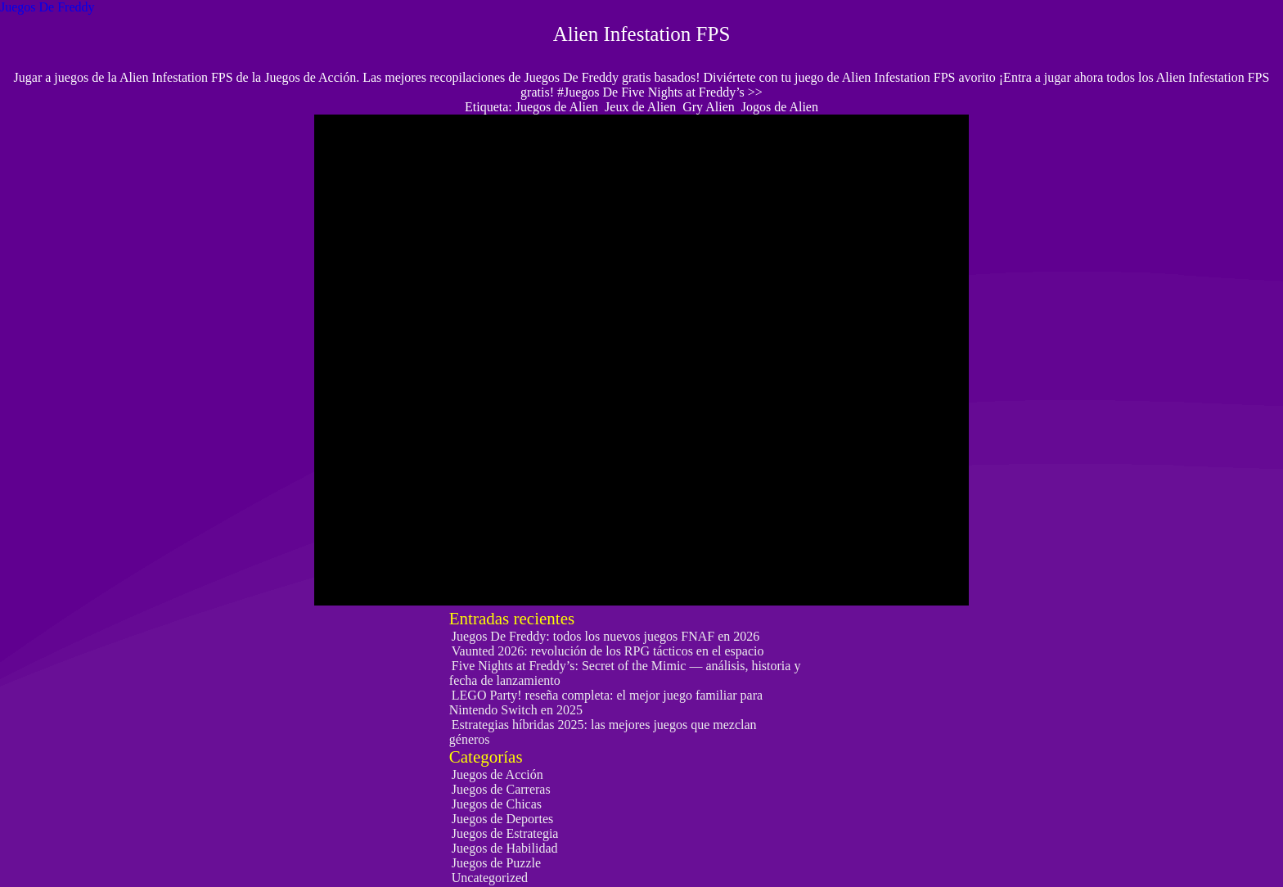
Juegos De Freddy (47, 7)
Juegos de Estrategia (505, 833)
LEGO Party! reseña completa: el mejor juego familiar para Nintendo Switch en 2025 (606, 702)
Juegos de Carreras (501, 789)
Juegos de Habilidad (505, 848)
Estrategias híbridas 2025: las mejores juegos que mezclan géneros (603, 732)
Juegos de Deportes (502, 819)
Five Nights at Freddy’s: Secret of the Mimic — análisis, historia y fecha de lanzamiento (625, 673)
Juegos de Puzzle (496, 863)
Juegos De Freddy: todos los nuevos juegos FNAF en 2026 (605, 636)
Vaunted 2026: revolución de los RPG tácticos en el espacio (608, 651)
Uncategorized (490, 878)
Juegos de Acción (497, 774)
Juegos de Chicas (497, 804)
